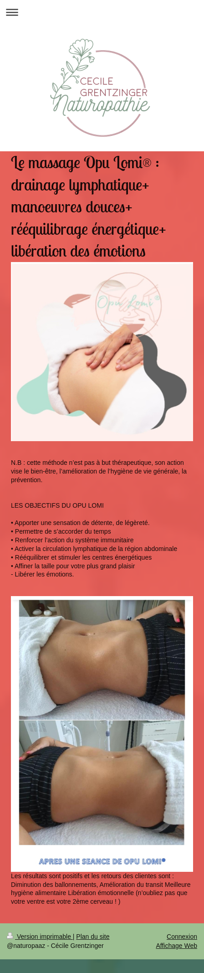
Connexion (182, 936)
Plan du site (92, 936)
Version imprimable (40, 936)
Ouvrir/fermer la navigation (102, 12)
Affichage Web (176, 945)
